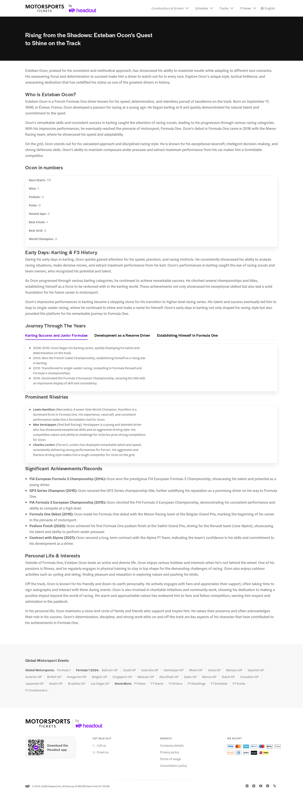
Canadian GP (249, 677)
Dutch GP (228, 677)
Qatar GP (190, 677)
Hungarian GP (76, 677)
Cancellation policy (173, 766)
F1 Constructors (36, 690)
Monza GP (209, 677)
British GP (54, 677)
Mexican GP (145, 677)
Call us (101, 745)
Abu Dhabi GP (169, 677)
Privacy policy (169, 752)
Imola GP (214, 670)
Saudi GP (129, 670)
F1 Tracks (239, 684)
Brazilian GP (76, 684)
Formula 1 (64, 670)
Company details (172, 745)
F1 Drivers (175, 684)
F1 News (140, 684)
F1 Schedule (219, 684)
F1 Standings (197, 684)
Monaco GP (234, 670)
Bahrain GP (110, 670)
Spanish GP (256, 670)
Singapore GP (122, 677)
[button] (170, 8)
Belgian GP (99, 677)
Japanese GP (34, 684)
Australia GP (149, 670)
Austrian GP (33, 677)
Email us (103, 752)
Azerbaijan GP (174, 670)
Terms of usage (170, 759)
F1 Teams (157, 684)
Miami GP (196, 670)
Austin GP (56, 684)
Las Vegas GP (100, 684)
